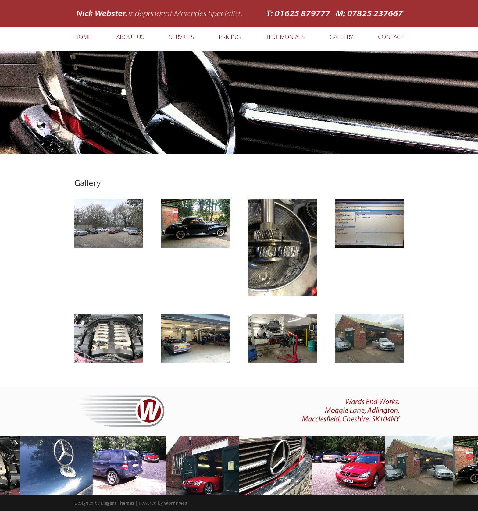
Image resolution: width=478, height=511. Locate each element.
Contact (391, 38)
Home (82, 38)
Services (181, 38)
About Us (130, 38)
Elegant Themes (117, 503)
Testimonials (285, 38)
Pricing (230, 38)
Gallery (341, 38)
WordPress (175, 503)
